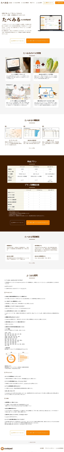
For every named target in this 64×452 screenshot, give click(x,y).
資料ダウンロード (48, 2)
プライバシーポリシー (49, 448)
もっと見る (32, 148)
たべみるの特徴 (16, 2)
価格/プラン (26, 378)
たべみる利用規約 (59, 448)
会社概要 (42, 448)
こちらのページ (26, 383)
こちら (23, 288)
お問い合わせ (59, 2)
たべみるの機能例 (25, 2)
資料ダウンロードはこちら (17, 40)
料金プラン (32, 2)
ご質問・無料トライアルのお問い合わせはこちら (37, 40)
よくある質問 (39, 2)
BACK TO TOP (32, 442)
